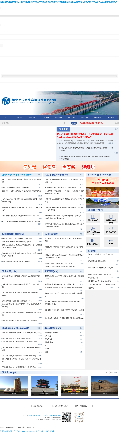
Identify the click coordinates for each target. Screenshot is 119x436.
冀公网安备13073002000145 (53, 415)
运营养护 (58, 117)
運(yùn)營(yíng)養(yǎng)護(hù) (17, 174)
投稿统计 (97, 117)
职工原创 (71, 117)
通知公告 (74, 123)
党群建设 (45, 117)
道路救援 (110, 117)
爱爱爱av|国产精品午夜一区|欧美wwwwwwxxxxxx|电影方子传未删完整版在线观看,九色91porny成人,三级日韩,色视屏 (59, 1)
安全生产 (32, 117)
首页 (6, 117)
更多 (116, 129)
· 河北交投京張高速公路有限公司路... (99, 123)
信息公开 (84, 117)
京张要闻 (19, 117)
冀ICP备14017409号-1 (36, 415)
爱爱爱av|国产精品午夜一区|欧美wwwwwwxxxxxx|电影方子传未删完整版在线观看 (27, 431)
